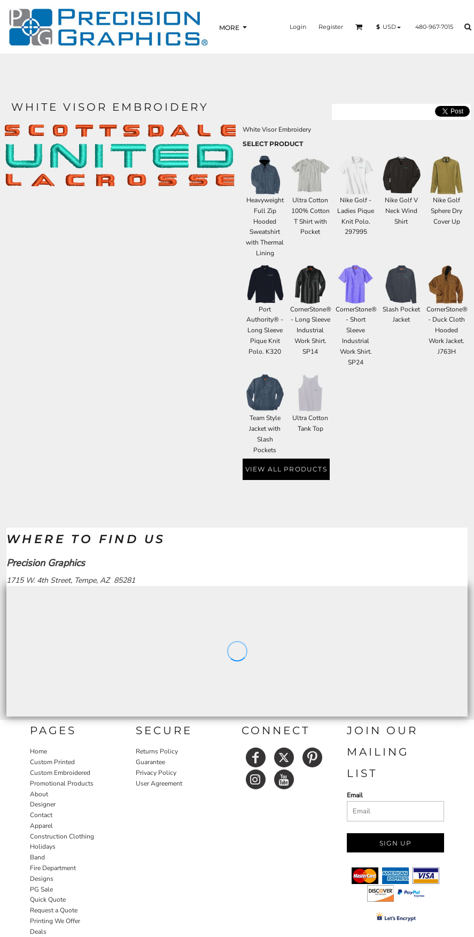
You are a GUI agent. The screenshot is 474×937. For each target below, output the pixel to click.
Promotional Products (62, 783)
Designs (41, 878)
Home (38, 751)
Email (355, 795)
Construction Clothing (62, 836)
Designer (43, 804)
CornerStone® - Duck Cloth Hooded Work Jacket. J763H (447, 330)
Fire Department (53, 868)
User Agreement (159, 783)
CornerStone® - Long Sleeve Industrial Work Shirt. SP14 (310, 330)
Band (37, 857)
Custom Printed (52, 762)
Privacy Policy (156, 772)
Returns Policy (157, 751)
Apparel (41, 825)
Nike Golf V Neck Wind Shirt (401, 211)
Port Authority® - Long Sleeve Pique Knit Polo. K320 (264, 330)
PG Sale (41, 889)
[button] (359, 27)
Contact (41, 815)
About (39, 794)
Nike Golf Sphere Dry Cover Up (446, 211)
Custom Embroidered (60, 772)
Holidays (43, 846)
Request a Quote (53, 910)
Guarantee (150, 762)
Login (298, 27)
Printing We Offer (55, 921)
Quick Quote (48, 899)
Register (330, 27)
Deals (38, 931)
